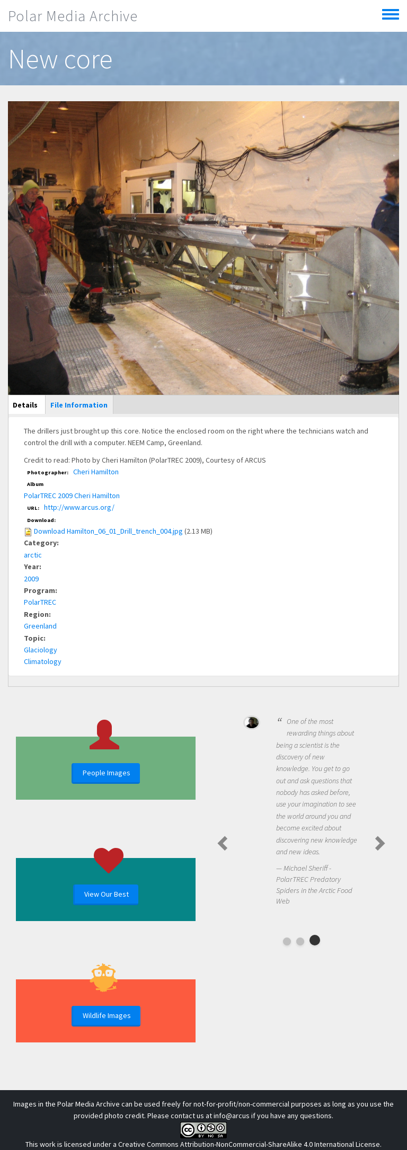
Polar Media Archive (73, 15)
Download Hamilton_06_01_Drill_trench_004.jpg (108, 531)
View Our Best (106, 894)
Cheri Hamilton (96, 471)
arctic (33, 555)
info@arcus (232, 1115)
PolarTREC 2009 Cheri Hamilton (72, 495)
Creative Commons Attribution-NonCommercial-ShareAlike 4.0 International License (249, 1144)
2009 (31, 578)
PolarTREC (40, 602)
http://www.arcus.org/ (79, 507)
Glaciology (40, 649)
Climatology (42, 661)
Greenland (40, 626)
